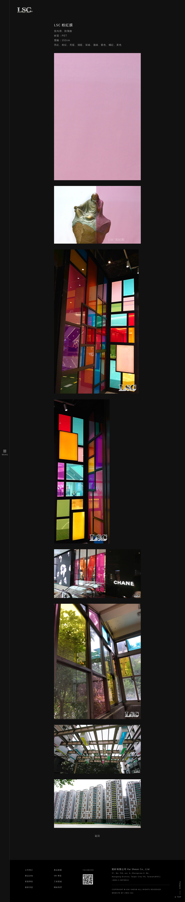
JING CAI (128, 893)
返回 (97, 836)
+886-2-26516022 (120, 880)
